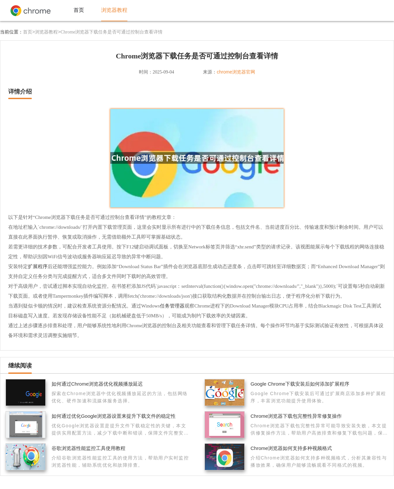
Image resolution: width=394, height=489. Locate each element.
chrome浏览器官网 (236, 71)
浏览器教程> (47, 31)
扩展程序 (38, 266)
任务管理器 (172, 305)
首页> (29, 31)
